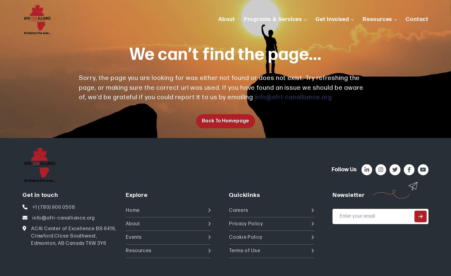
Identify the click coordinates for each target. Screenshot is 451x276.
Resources (168, 251)
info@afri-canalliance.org (293, 97)
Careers (271, 210)
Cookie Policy (271, 237)
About (168, 224)
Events (168, 237)
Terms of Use (271, 251)
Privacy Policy (271, 224)
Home (168, 210)
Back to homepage (225, 121)
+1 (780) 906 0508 (53, 207)
